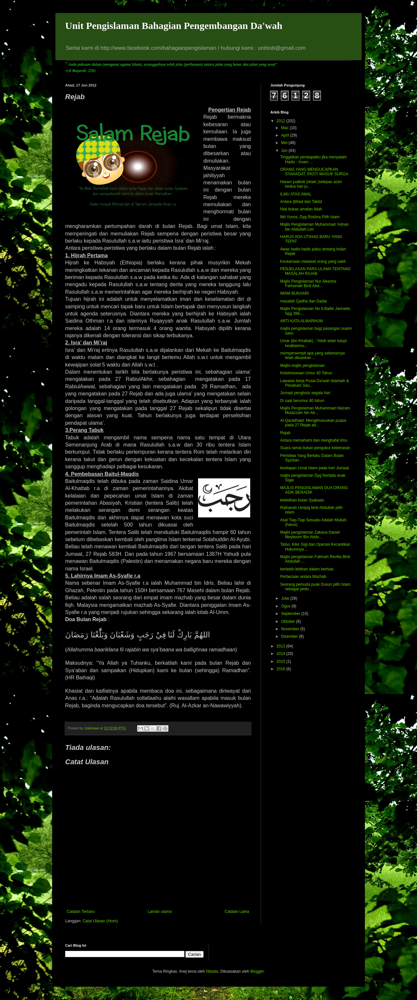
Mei (285, 142)
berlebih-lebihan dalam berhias (307, 569)
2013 (281, 646)
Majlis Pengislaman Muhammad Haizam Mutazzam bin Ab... (315, 410)
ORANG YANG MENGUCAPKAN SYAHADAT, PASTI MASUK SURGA (314, 171)
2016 (281, 669)
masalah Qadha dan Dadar (303, 301)
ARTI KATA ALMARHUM (301, 321)
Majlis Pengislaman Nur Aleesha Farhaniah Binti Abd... (308, 283)
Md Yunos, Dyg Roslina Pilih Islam (310, 217)
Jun (285, 150)
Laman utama (160, 911)
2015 (281, 661)
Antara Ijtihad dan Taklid (301, 201)
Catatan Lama (237, 911)
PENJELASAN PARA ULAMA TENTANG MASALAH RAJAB (315, 271)
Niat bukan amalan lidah (301, 209)
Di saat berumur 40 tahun (302, 400)
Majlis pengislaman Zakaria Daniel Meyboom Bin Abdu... (310, 534)
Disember (290, 636)
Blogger (257, 971)
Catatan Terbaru (81, 911)
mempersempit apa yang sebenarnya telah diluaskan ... (312, 355)
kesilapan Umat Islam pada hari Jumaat (314, 468)
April (285, 135)
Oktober (288, 621)
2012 (281, 121)
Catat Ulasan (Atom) (100, 921)
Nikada (212, 971)
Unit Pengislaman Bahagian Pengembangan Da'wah (173, 25)
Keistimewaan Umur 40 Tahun (306, 373)
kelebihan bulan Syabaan (302, 500)
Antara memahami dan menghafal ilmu (313, 440)
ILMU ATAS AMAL (295, 194)
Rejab (285, 433)
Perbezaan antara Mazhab (303, 576)
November (290, 629)
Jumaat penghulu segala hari (305, 393)
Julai (285, 598)
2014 (281, 653)
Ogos (286, 606)
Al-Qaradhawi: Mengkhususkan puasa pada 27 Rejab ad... (313, 422)
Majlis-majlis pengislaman (302, 365)
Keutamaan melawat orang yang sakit (313, 261)
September (291, 613)
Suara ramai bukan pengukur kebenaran (315, 448)
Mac (285, 128)
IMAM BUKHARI (294, 293)
